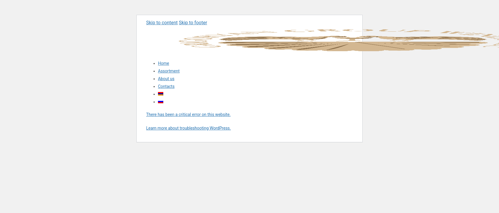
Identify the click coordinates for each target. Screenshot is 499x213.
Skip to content (162, 22)
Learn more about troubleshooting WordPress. (188, 128)
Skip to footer (193, 22)
